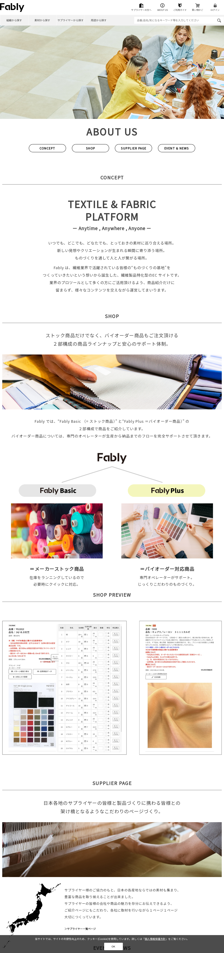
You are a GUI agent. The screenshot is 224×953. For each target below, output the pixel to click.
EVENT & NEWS (176, 148)
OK (113, 946)
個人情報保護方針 (155, 939)
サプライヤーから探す (70, 20)
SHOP (90, 148)
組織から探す (14, 20)
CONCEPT (47, 148)
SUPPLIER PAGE (133, 148)
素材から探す (42, 20)
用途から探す (99, 20)
